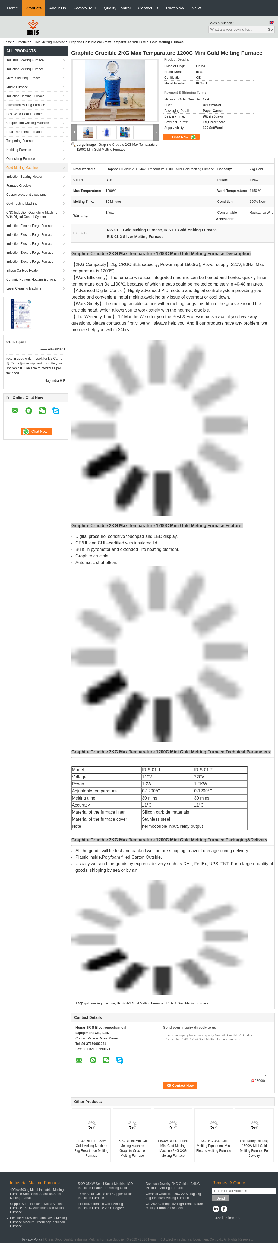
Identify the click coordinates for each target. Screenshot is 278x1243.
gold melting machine (99, 1003)
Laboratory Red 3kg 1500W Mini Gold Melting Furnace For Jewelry (254, 1148)
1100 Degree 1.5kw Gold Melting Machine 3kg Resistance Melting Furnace (91, 1148)
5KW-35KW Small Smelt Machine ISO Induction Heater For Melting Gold (105, 1186)
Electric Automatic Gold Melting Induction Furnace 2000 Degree (101, 1206)
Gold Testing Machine (21, 203)
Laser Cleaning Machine (23, 288)
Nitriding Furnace (18, 150)
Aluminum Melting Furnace (25, 105)
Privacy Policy (32, 1239)
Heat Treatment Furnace (24, 132)
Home (12, 8)
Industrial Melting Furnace (25, 60)
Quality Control (117, 8)
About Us (57, 8)
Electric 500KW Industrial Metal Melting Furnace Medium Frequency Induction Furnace (38, 1222)
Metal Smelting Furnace (23, 78)
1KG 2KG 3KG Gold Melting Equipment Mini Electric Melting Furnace (213, 1146)
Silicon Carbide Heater (22, 270)
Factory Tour (85, 8)
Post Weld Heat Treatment (25, 114)
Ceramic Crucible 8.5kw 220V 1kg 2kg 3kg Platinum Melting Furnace (173, 1196)
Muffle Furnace (17, 87)
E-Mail (217, 1218)
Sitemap (232, 1218)
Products (34, 8)
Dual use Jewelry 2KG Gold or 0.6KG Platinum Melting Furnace (173, 1186)
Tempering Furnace (20, 141)
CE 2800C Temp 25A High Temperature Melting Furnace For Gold (174, 1206)
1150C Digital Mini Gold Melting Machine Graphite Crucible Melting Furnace (132, 1148)
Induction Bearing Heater (24, 177)
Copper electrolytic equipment (27, 194)
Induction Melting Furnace (25, 69)
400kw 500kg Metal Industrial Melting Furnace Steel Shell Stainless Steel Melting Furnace (37, 1194)
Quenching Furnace (20, 159)
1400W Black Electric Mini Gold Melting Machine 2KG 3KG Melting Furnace (172, 1148)
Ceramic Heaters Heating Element (31, 279)
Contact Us (148, 8)
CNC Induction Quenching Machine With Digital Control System (31, 215)
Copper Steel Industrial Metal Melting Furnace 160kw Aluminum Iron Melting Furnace (37, 1208)
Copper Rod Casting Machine (27, 123)
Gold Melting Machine (49, 42)
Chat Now (175, 8)
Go (270, 29)
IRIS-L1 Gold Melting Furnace (186, 1003)
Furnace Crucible (18, 186)
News (196, 8)
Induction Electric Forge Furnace (29, 226)
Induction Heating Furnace (25, 96)
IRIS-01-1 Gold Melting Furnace (140, 1003)
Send (220, 1198)
